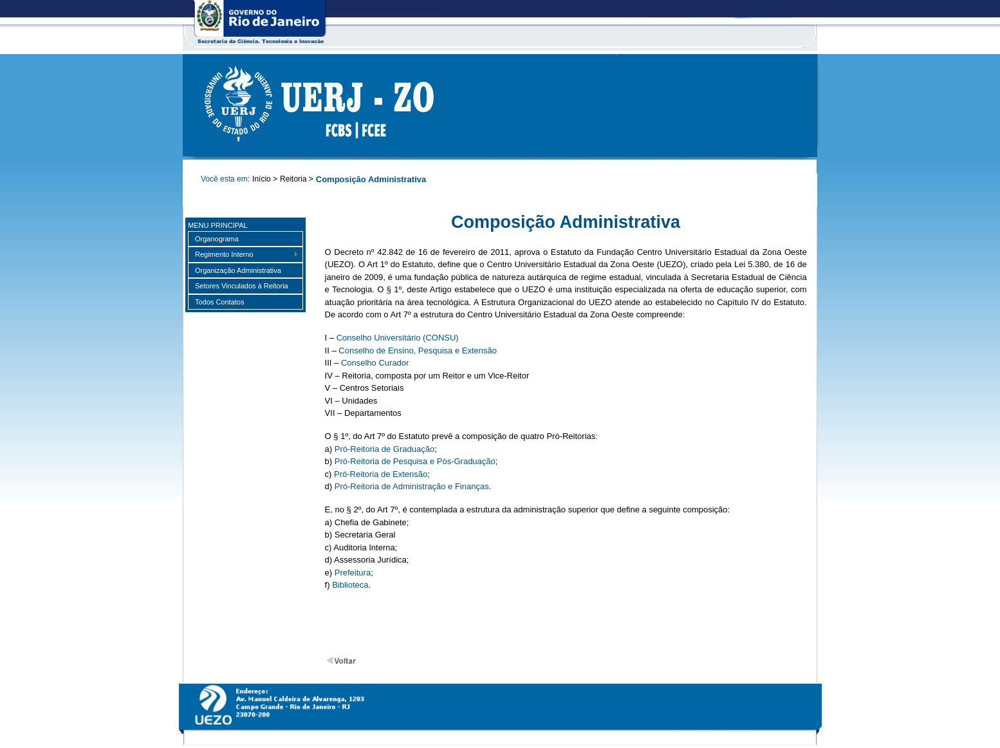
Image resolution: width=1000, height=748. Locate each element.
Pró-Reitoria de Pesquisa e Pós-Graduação (415, 461)
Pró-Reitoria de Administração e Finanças (412, 486)
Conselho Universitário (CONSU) (398, 337)
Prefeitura (353, 572)
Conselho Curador (375, 363)
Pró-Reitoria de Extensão (380, 474)
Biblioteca (350, 585)
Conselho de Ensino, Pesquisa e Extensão (417, 350)
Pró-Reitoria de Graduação (384, 449)
